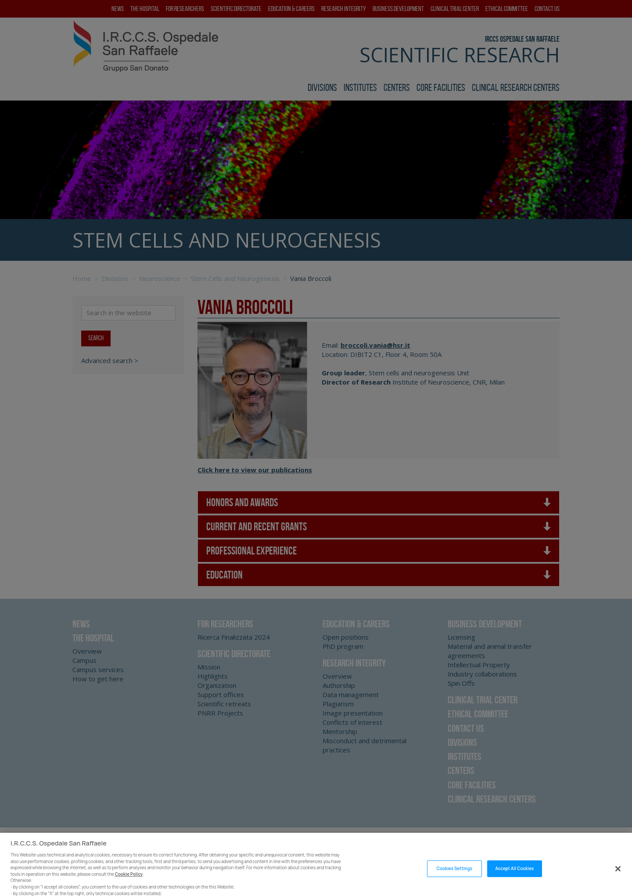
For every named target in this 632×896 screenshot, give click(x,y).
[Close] (618, 878)
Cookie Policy (129, 884)
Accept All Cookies (515, 878)
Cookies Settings (454, 878)
